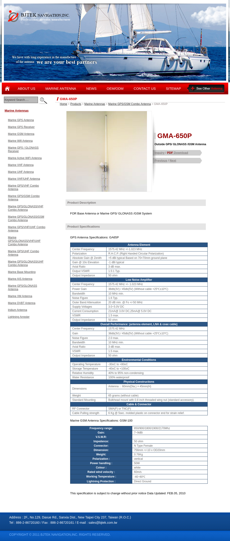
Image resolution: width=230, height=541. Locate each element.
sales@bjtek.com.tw (103, 522)
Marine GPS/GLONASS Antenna (22, 287)
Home (63, 104)
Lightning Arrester (19, 316)
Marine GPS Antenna (21, 120)
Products (75, 104)
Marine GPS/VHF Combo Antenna (23, 187)
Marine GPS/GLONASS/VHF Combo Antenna (25, 208)
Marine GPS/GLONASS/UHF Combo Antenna (26, 263)
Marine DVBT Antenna (21, 303)
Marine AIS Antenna (20, 279)
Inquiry (159, 152)
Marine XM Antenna (20, 296)
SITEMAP (173, 88)
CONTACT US (145, 88)
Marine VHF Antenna (21, 165)
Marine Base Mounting (22, 272)
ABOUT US (26, 88)
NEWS (91, 88)
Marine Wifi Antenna (20, 140)
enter (43, 101)
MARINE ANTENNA (60, 88)
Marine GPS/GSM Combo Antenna (24, 197)
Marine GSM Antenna (21, 134)
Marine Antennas (17, 110)
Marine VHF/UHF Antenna (24, 178)
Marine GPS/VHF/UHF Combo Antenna (27, 229)
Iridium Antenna (17, 310)
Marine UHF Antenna (21, 172)
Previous (161, 160)
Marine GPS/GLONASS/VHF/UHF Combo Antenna (24, 241)
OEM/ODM (115, 88)
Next (173, 160)
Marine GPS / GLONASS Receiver (23, 149)
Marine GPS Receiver (21, 127)
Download (177, 152)
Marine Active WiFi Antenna (25, 158)
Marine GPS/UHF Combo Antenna (23, 253)
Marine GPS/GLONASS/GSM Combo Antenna (26, 218)
